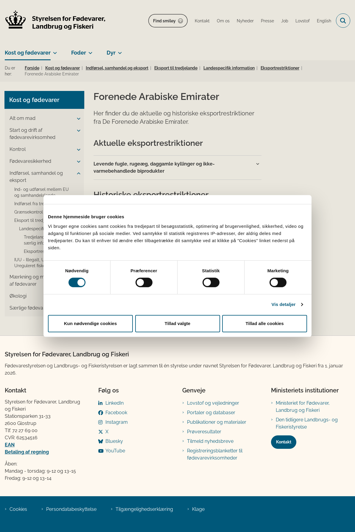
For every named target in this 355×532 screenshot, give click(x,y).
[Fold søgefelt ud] (343, 20)
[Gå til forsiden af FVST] (53, 21)
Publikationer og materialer (216, 422)
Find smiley (164, 20)
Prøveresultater (204, 431)
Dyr (111, 53)
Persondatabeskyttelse (71, 509)
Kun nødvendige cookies (90, 323)
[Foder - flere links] (89, 50)
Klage (198, 509)
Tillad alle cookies (264, 323)
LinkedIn (114, 403)
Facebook (116, 412)
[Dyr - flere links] (119, 50)
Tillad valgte (177, 323)
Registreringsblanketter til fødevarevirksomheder (214, 454)
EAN (10, 445)
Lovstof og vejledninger (213, 403)
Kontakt (283, 442)
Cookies (18, 509)
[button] (77, 119)
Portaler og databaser (211, 412)
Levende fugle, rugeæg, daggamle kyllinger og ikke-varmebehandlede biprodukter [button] (154, 167)
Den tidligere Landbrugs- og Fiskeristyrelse (307, 423)
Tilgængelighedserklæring (144, 509)
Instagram (116, 422)
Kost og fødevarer (28, 53)
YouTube (115, 451)
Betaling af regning (27, 452)
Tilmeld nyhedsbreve (210, 441)
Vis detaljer (284, 304)
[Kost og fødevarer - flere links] (54, 50)
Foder (78, 53)
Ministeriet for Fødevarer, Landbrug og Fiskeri (303, 406)
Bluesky (114, 441)
